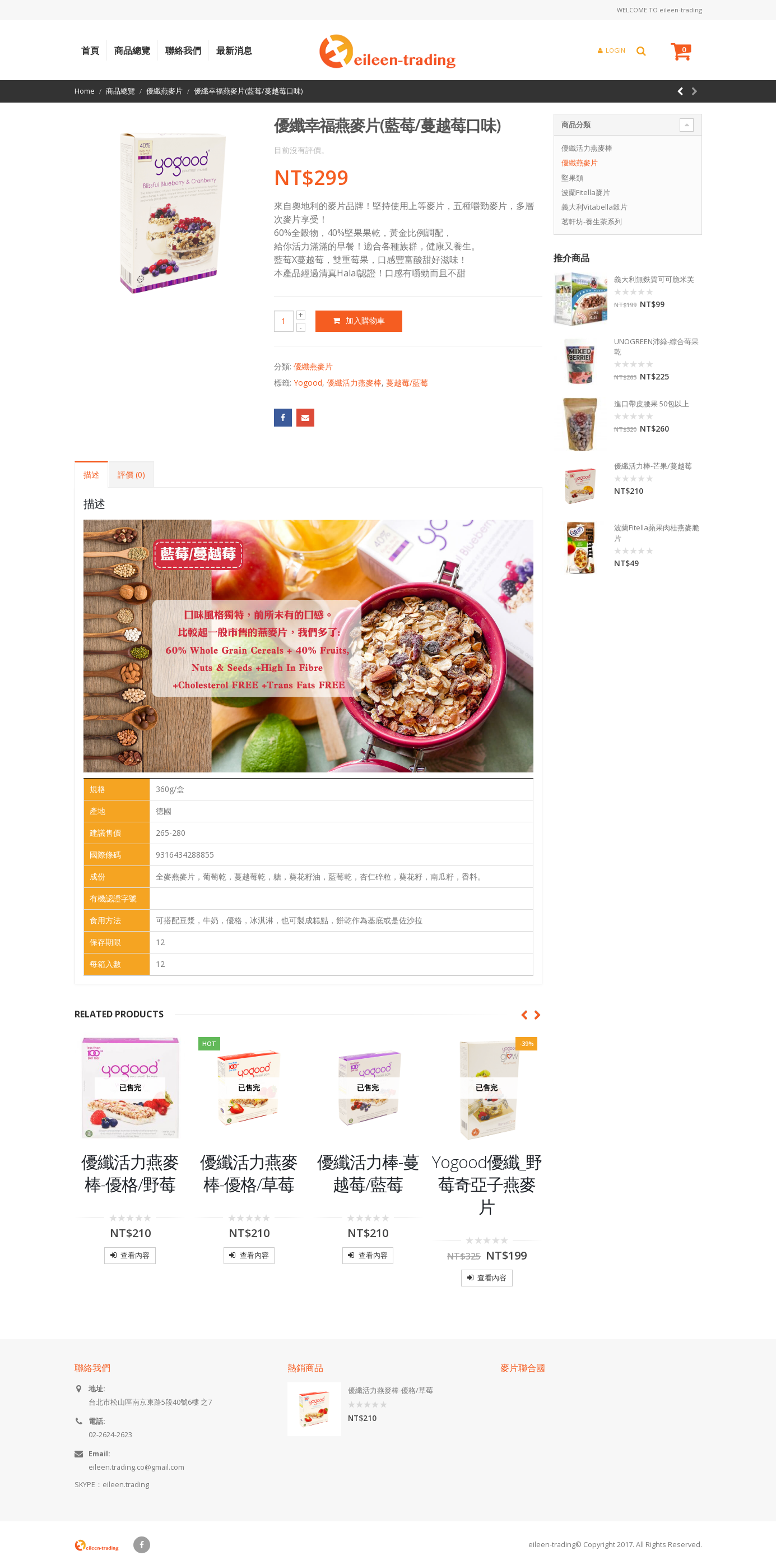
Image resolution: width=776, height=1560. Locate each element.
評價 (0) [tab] (131, 474)
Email (305, 418)
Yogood (308, 382)
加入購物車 (365, 320)
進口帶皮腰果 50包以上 (651, 404)
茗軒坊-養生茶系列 (591, 221)
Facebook (283, 418)
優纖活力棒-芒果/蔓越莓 (653, 466)
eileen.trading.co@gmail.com (136, 1467)
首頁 (90, 50)
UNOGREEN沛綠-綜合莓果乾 (656, 346)
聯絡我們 (183, 50)
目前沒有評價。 (301, 150)
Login (611, 50)
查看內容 (135, 1255)
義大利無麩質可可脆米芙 (654, 279)
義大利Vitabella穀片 (594, 207)
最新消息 (234, 50)
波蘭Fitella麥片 (585, 192)
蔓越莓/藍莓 (407, 382)
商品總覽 (132, 50)
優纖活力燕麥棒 (354, 382)
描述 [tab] (91, 474)
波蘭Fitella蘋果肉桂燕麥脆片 (656, 532)
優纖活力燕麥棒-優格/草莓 (390, 1390)
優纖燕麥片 (313, 366)
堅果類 (572, 178)
